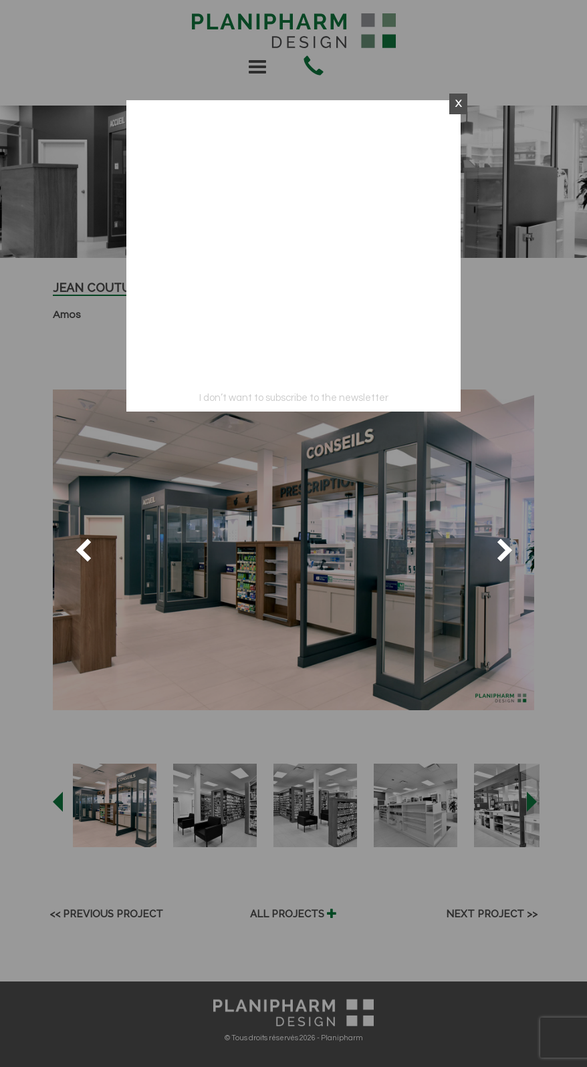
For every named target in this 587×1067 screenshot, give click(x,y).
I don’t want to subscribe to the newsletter (293, 398)
